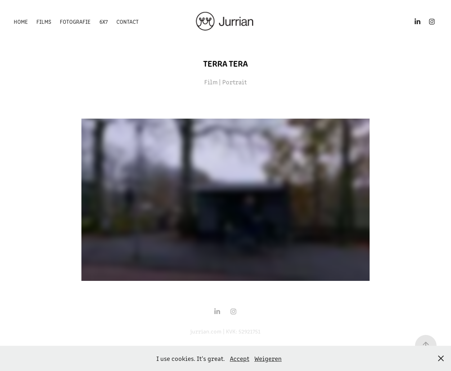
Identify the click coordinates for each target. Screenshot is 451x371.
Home (21, 21)
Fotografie (75, 21)
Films (43, 21)
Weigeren (268, 358)
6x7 (103, 21)
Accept (239, 358)
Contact (127, 21)
